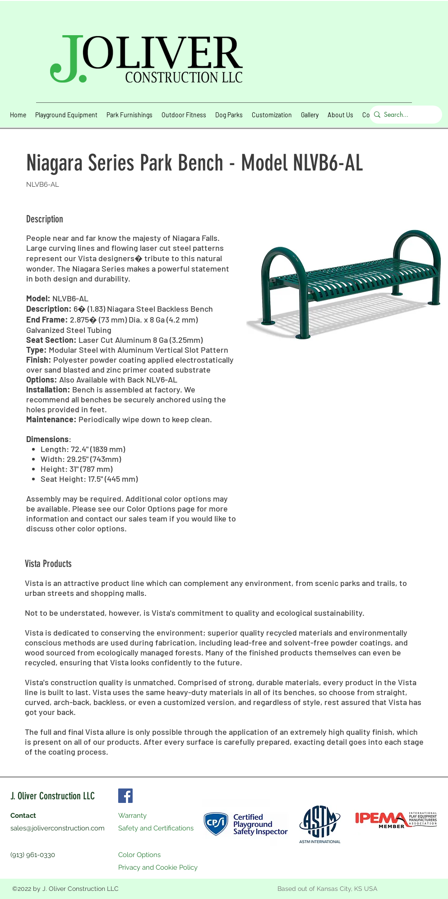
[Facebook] (125, 795)
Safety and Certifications (156, 828)
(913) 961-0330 (32, 855)
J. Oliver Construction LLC (52, 796)
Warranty (132, 815)
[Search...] (403, 115)
